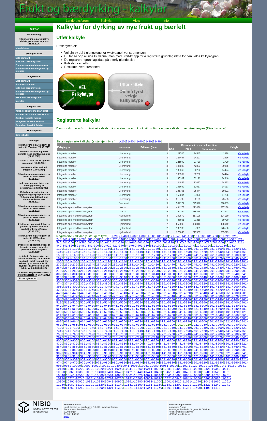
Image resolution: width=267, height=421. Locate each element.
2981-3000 (231, 270)
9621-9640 (167, 359)
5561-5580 (183, 305)
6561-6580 (215, 318)
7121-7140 (87, 327)
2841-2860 (119, 270)
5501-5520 (135, 305)
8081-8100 (87, 340)
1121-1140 (87, 248)
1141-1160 (103, 248)
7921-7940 (151, 337)
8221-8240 (199, 340)
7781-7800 (231, 334)
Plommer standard (25, 84)
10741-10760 (94, 378)
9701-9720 (231, 359)
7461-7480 (167, 330)
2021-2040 (231, 258)
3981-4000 (71, 286)
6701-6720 (135, 321)
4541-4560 (135, 293)
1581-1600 (71, 255)
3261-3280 (71, 277)
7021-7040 (199, 324)
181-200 (212, 236)
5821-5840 (199, 308)
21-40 (130, 141)
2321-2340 (87, 264)
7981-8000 (199, 337)
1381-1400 (103, 251)
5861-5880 (231, 308)
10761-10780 (114, 378)
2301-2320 (71, 264)
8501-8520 (231, 343)
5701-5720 (103, 308)
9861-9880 (167, 362)
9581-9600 (135, 359)
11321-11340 (133, 387)
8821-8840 (103, 349)
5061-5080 (167, 299)
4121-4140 (183, 286)
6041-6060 (183, 312)
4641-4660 (215, 293)
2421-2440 (167, 264)
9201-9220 (215, 353)
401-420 (168, 239)
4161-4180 (215, 286)
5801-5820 (183, 308)
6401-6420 (87, 318)
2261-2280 (231, 261)
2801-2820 (87, 270)
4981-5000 (103, 299)
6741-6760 (167, 321)
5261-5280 (135, 302)
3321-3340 (119, 277)
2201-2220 (183, 261)
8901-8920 (167, 349)
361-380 (143, 239)
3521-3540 (87, 280)
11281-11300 (94, 387)
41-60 (139, 141)
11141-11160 (133, 384)
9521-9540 (87, 359)
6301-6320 (199, 315)
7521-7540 (215, 330)
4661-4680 (231, 293)
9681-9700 (215, 359)
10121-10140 (208, 365)
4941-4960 (71, 299)
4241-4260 (87, 289)
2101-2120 (103, 261)
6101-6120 (231, 312)
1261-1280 (199, 248)
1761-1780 (215, 255)
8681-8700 (183, 346)
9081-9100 (119, 353)
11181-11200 (172, 384)
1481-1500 (183, 251)
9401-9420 (183, 356)
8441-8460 (183, 343)
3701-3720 (231, 280)
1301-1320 (231, 248)
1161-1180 (119, 248)
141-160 (187, 236)
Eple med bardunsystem (28, 61)
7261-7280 (199, 327)
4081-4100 (151, 286)
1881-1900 (119, 258)
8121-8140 (119, 340)
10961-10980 (133, 381)
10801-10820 (153, 378)
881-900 (93, 245)
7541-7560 (231, 330)
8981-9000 (231, 349)
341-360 (130, 239)
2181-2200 (167, 261)
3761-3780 (87, 283)
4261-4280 (103, 289)
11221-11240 (211, 384)
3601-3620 (151, 280)
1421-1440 (135, 251)
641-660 (130, 242)
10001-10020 (91, 365)
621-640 (118, 242)
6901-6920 (103, 324)
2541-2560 (71, 267)
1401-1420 (119, 251)
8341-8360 (103, 343)
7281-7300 (215, 327)
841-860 (68, 245)
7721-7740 (183, 334)
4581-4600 (167, 293)
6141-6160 (71, 315)
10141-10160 (227, 365)
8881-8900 (151, 349)
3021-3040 (71, 274)
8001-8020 (215, 337)
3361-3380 (151, 277)
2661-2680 (167, 267)
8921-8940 (183, 349)
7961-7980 (183, 337)
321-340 (118, 239)
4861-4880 (199, 296)
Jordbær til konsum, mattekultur (32, 114)
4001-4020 (87, 286)
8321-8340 (87, 343)
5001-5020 (119, 299)
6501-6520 (167, 318)
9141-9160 (167, 353)
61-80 (148, 141)
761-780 (205, 242)
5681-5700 (87, 308)
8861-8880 (135, 349)
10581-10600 (114, 375)
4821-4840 (167, 296)
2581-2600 (103, 267)
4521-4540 (119, 293)
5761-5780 (151, 308)
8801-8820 (87, 349)
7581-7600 (71, 334)
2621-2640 (135, 267)
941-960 (130, 245)
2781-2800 (71, 270)
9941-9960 (231, 362)
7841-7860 (87, 337)
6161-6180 (87, 315)
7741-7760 (199, 334)
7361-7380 (87, 330)
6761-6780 (183, 321)
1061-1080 (219, 245)
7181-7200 (135, 327)
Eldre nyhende (27, 278)
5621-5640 (231, 305)
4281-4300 (119, 289)
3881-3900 (183, 283)
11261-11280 (75, 387)
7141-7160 (103, 327)
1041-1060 (203, 245)
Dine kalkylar (22, 135)
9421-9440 (199, 356)
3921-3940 (215, 283)
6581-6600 (231, 318)
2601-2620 (119, 267)
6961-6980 (151, 324)
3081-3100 (119, 274)
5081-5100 (183, 299)
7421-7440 (135, 330)
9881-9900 (183, 362)
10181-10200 (75, 368)
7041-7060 (215, 324)
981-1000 (156, 245)
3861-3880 (167, 283)
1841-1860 (87, 258)
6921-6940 (119, 324)
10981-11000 (153, 381)
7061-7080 (231, 324)
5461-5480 (103, 305)
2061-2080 (71, 261)
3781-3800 (103, 283)
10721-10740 (75, 378)
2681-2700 (183, 267)
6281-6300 (183, 315)
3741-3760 (71, 283)
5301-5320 (167, 302)
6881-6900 (87, 324)
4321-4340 (151, 289)
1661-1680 (135, 255)
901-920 (105, 245)
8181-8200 (167, 340)
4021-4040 (103, 286)
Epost (66, 416)
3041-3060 (87, 274)
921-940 (118, 245)
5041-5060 (151, 299)
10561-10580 (94, 375)
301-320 (105, 239)
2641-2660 (151, 267)
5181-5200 (71, 302)
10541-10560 (75, 375)
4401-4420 (215, 289)
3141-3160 (167, 274)
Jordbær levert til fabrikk (28, 118)
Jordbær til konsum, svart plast (32, 111)
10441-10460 (153, 372)
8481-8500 (215, 343)
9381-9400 (167, 356)
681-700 (155, 242)
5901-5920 (71, 312)
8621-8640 (135, 346)
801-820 (230, 242)
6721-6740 (151, 321)
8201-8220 (183, 340)
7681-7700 (151, 334)
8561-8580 (87, 346)
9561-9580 (119, 359)
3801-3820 (119, 283)
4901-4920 (231, 296)
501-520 (230, 239)
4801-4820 (151, 296)
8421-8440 (167, 343)
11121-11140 (114, 384)
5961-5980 (119, 312)
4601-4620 (183, 293)
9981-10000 (72, 365)
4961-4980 (87, 299)
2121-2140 (119, 261)
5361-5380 (215, 302)
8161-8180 (151, 340)
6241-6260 (151, 315)
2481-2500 (215, 264)
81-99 (157, 141)
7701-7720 (167, 334)
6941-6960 (135, 324)
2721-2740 (215, 267)
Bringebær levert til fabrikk (29, 125)
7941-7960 (167, 337)
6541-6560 (199, 318)
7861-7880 (103, 337)
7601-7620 (87, 334)
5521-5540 (151, 305)
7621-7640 (103, 334)
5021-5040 (135, 299)
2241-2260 (215, 261)
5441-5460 (87, 305)
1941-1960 (167, 258)
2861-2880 (135, 270)
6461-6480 (135, 318)
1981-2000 (199, 258)
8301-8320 (71, 343)
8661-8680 (167, 346)
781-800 (218, 242)
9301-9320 (103, 356)
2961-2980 (215, 270)
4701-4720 (71, 296)
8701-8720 (199, 346)
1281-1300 (215, 248)
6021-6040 (167, 312)
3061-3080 (103, 274)
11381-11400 (192, 387)
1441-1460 (151, 251)
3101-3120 (135, 274)
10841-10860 (192, 378)
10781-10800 (133, 378)
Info (166, 20)
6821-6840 (231, 321)
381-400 (155, 239)
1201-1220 (151, 248)
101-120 (162, 236)
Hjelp (136, 20)
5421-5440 (71, 305)
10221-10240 (114, 368)
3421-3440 (199, 277)
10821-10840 (172, 378)
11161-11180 (153, 384)
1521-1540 (215, 251)
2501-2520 (231, 264)
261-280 (80, 239)
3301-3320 (103, 277)
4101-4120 (167, 286)
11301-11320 (114, 387)
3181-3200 (199, 274)
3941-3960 (231, 283)
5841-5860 (215, 308)
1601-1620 (87, 255)
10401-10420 (114, 372)
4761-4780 (119, 296)
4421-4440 (231, 289)
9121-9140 (151, 353)
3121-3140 (151, 274)
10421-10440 (133, 372)
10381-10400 (94, 372)
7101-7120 (71, 327)
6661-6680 (103, 321)
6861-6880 (71, 324)
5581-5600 (199, 305)
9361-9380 (151, 356)
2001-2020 (215, 258)
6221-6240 (135, 315)
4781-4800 (135, 296)
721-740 (180, 242)
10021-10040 (110, 365)
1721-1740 (183, 255)
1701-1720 (167, 255)
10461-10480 (172, 372)
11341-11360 (153, 387)
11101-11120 (94, 384)
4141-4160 (199, 286)
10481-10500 (192, 372)
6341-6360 (231, 315)
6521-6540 (183, 318)
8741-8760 (231, 346)
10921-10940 (94, 381)
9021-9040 (71, 353)
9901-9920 (199, 362)
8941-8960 (199, 349)
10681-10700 (211, 375)
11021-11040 (192, 381)
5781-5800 (167, 308)
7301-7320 (231, 327)
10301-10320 (192, 368)
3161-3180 (183, 274)
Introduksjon (22, 48)
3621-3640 (167, 280)
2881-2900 (151, 270)
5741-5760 (135, 308)
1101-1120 (71, 248)
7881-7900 (119, 337)
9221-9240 (231, 353)
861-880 (80, 245)
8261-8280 (231, 340)
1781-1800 (231, 255)
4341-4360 (167, 289)
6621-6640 (71, 321)
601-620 (105, 242)
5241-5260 (119, 302)
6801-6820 (215, 321)
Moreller (20, 101)
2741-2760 (231, 267)
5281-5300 (151, 302)
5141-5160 (231, 299)
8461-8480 (199, 343)
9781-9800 (103, 362)
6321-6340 (215, 315)
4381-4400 (199, 289)
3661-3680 (199, 280)
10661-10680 (192, 375)
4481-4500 (87, 293)
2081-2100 (87, 261)
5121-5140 (215, 299)
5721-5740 (119, 308)
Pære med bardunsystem (28, 97)
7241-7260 (183, 327)
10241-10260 (133, 368)
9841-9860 (151, 362)
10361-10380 (75, 372)
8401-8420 (151, 343)
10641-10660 (172, 375)
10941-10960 (114, 381)
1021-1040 (187, 245)
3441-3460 (215, 277)
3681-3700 (215, 280)
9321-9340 (119, 356)
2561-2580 (87, 267)
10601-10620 (133, 375)
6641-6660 (87, 321)
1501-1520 (199, 251)
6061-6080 (199, 312)
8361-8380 (119, 343)
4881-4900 (215, 296)
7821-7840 (71, 337)
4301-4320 (135, 289)
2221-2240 (199, 261)
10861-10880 (211, 378)
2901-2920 (167, 270)
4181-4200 (231, 286)
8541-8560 (71, 346)
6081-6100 (215, 312)
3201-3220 (215, 274)
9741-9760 (71, 362)
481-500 (218, 239)
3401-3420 (183, 277)
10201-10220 (94, 368)
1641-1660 (119, 255)
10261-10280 (153, 368)
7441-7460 (151, 330)
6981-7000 (167, 324)
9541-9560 (103, 359)
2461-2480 (199, 264)
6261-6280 (167, 315)
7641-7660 (119, 334)
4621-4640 (199, 293)
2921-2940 (183, 270)
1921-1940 (151, 258)
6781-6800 (199, 321)
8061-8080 (71, 340)
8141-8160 (135, 340)
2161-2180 (151, 261)
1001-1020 (171, 245)
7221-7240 (167, 327)
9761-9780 (87, 362)
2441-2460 (183, 264)
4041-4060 (119, 286)
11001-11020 (172, 381)
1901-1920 (135, 258)
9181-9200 (199, 353)
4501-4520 (103, 293)
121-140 (175, 236)
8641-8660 (151, 346)
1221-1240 (167, 248)
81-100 (151, 236)
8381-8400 (135, 343)
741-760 (193, 242)
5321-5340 (183, 302)
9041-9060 (87, 353)
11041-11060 (211, 381)
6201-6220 (119, 315)
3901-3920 (199, 283)
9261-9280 (71, 356)
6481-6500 (151, 318)
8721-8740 (215, 346)
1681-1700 (151, 255)
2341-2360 (103, 264)
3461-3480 (231, 277)
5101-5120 (199, 299)
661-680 (143, 242)
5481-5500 (119, 305)
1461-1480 (167, 251)
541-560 (68, 242)
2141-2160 (135, 261)
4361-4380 (183, 289)
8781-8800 (71, 349)
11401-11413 (211, 387)
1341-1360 (71, 251)
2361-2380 (119, 264)
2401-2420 (151, 264)
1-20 (121, 141)
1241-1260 (183, 248)
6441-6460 (119, 318)
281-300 (93, 239)
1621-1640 (103, 255)
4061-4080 (135, 286)
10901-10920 (75, 381)
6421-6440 (103, 318)
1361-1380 (87, 251)
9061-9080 (103, 353)
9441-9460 (215, 356)
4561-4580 (151, 293)
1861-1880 (103, 258)
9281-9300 (87, 356)
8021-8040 (231, 337)
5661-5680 (71, 308)
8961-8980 (215, 349)
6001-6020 (151, 312)
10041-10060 (130, 365)
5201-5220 (87, 302)
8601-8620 (119, 346)
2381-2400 (135, 264)
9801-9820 (119, 362)
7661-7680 (135, 334)
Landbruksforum (77, 20)
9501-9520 (71, 359)
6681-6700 (119, 321)
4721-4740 (87, 296)
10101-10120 (188, 365)
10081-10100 (169, 365)
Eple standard (23, 58)
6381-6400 (71, 318)
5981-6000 (135, 312)
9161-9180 (183, 353)
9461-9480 (231, 356)
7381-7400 (103, 330)
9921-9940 (215, 362)
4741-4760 (103, 296)
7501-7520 (199, 330)
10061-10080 (149, 365)
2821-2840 (103, 270)
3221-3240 (231, 274)
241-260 (68, 239)
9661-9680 (199, 359)
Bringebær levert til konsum (30, 121)
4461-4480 (71, 293)
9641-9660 (183, 359)
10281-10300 (172, 368)
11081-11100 (75, 384)
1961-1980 (183, 258)
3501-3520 (71, 280)
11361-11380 (172, 387)
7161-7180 (119, 327)
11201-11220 (192, 384)
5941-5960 (103, 312)
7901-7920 (135, 337)
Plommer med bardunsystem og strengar (32, 69)
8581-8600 (103, 346)
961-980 (143, 245)
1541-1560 (231, 251)
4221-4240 (71, 289)
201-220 (224, 236)
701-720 (168, 242)
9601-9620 (151, 359)
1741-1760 (199, 255)
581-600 (93, 242)
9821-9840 (135, 362)
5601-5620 (215, 305)
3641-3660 (183, 280)
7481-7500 (183, 330)
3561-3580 (119, 280)
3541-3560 (103, 280)
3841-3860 (151, 283)
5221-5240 (103, 302)
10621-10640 (153, 375)
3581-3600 (135, 280)
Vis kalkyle (243, 153)
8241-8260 (215, 340)
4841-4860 (183, 296)
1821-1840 (71, 258)
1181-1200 (135, 248)
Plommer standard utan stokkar (32, 65)
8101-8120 (103, 340)
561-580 (80, 242)
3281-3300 (87, 277)
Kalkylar (106, 20)
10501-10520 (211, 372)
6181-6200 (103, 315)
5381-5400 (231, 302)
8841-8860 (119, 349)
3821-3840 (135, 283)
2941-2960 (199, 270)
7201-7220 (151, 327)
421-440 (180, 239)
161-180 (199, 236)
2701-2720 (199, 267)
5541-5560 (167, 305)
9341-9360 (135, 356)
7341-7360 (71, 330)
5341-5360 (199, 302)
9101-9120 (135, 353)
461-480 (205, 239)
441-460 (193, 239)
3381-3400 (167, 277)
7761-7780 (215, 334)
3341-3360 (135, 277)
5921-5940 (87, 312)
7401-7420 (119, 330)
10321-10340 (211, 368)
